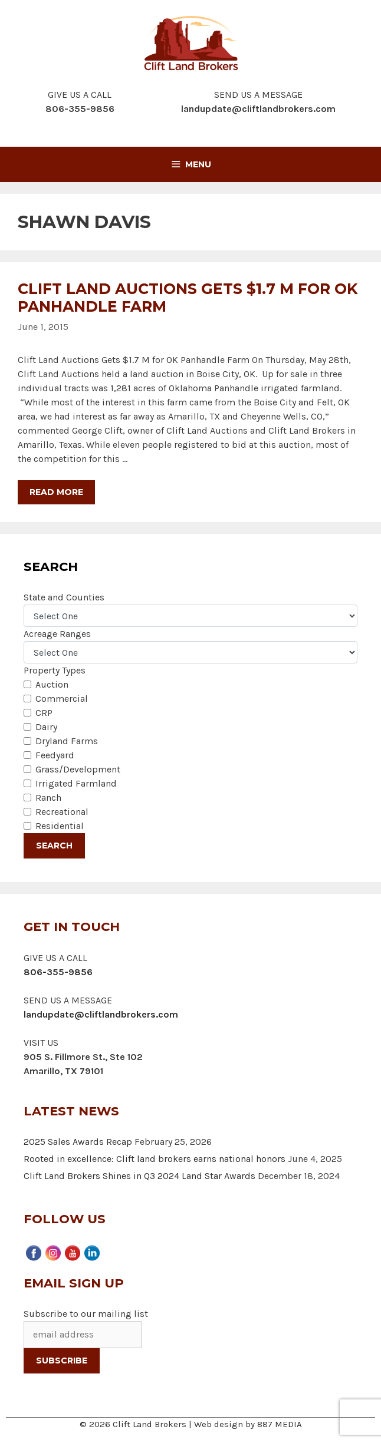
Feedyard (54, 755)
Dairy (46, 726)
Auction (51, 684)
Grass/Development (77, 769)
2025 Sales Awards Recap (78, 1141)
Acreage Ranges (57, 633)
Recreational (61, 811)
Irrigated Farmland (76, 783)
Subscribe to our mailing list (86, 1313)
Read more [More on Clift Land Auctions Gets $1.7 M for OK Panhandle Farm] (56, 492)
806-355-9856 (58, 972)
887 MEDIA (279, 1424)
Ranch (48, 797)
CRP (43, 712)
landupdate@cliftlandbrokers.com (258, 108)
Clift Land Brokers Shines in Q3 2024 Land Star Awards (139, 1175)
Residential (59, 825)
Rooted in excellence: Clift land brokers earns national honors (154, 1158)
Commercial (61, 698)
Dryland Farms (66, 741)
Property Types (55, 670)
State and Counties (64, 597)
